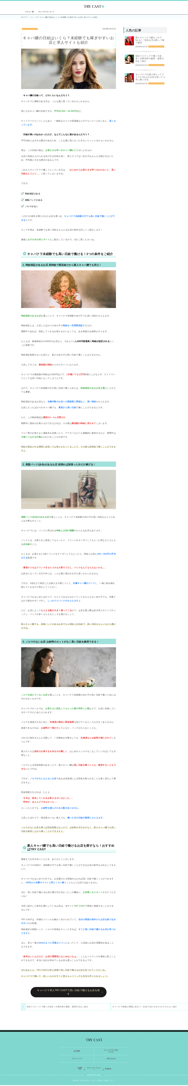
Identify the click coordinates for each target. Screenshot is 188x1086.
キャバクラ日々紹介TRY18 (111, 1052)
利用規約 (108, 1070)
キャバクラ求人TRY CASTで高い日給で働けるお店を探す (68, 992)
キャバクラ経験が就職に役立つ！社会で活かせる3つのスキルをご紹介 (89, 1008)
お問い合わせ (111, 1059)
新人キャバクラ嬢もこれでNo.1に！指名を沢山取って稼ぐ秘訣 (149, 40)
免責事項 (80, 1069)
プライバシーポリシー (94, 1069)
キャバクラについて (46, 12)
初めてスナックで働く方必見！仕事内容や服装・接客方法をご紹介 (46, 1008)
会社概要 (77, 1052)
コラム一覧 (29, 12)
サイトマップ (77, 1059)
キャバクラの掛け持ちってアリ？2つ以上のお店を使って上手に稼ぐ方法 (150, 77)
